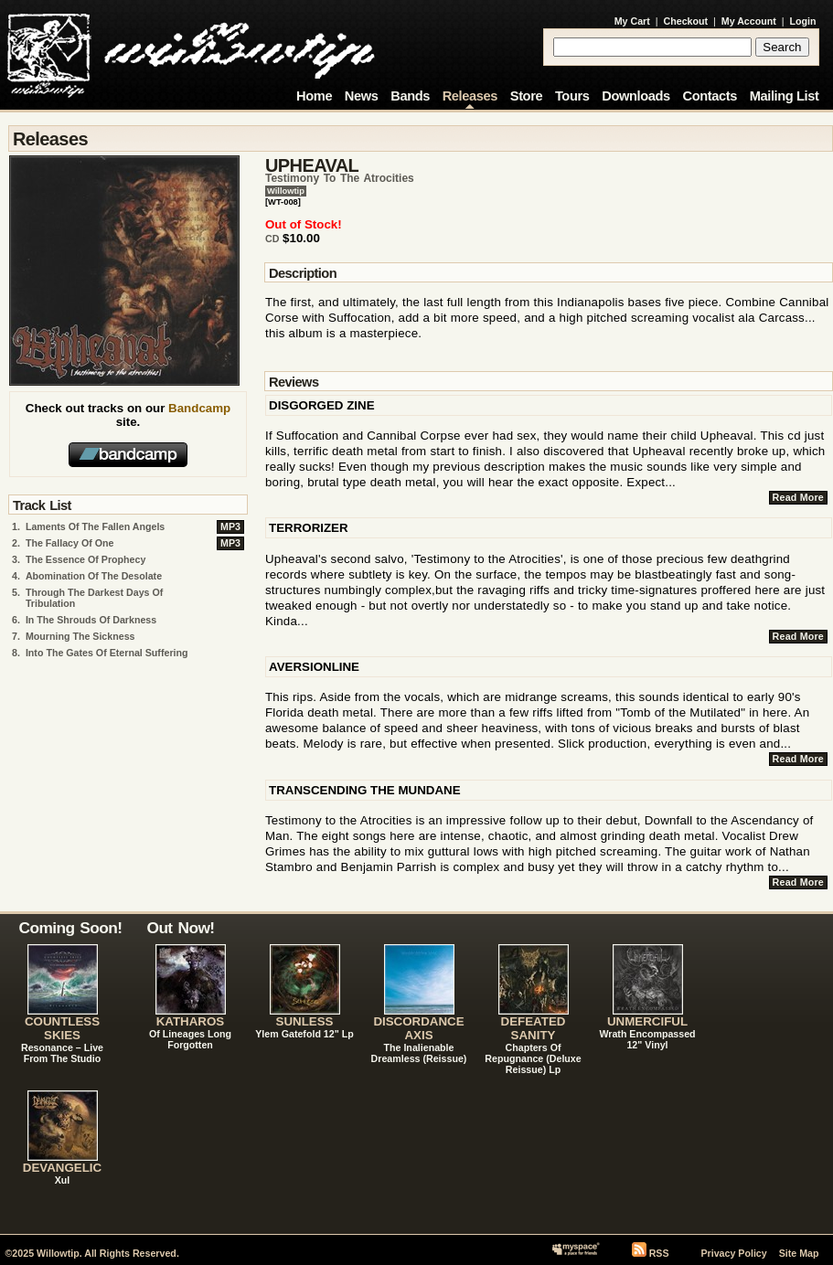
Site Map (799, 1253)
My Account (748, 21)
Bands (410, 96)
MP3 (230, 526)
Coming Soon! (71, 928)
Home (314, 96)
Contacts (709, 96)
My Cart (632, 21)
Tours (572, 96)
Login (803, 21)
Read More (798, 497)
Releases (470, 96)
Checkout (686, 21)
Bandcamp (199, 408)
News (362, 96)
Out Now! (181, 928)
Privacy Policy (733, 1253)
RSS (659, 1253)
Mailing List (784, 96)
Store (526, 96)
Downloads (636, 96)
